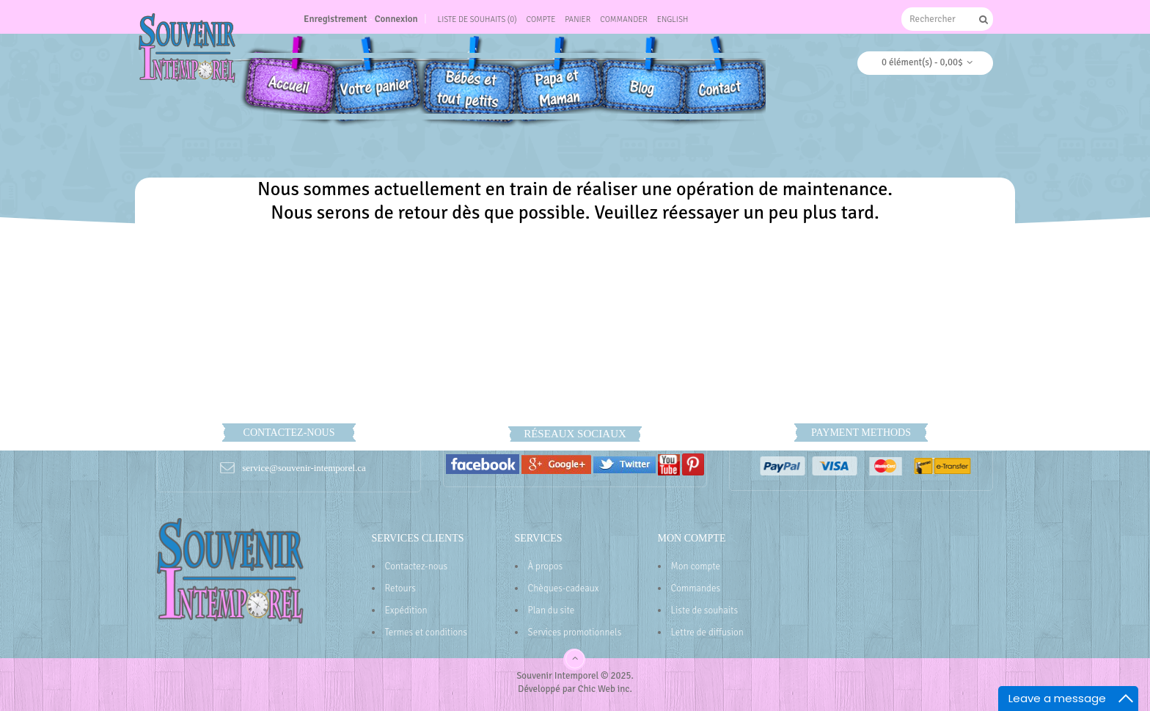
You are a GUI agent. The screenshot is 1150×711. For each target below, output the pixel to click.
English (673, 19)
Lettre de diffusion (707, 632)
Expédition (406, 610)
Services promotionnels (575, 632)
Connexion (396, 19)
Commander (624, 19)
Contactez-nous (416, 566)
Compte (540, 19)
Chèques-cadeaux (563, 588)
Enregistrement (335, 19)
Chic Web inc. (605, 689)
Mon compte (696, 566)
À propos (545, 566)
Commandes (696, 588)
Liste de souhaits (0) (477, 19)
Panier (577, 19)
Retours (400, 588)
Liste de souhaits (705, 610)
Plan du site (551, 610)
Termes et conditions (426, 632)
